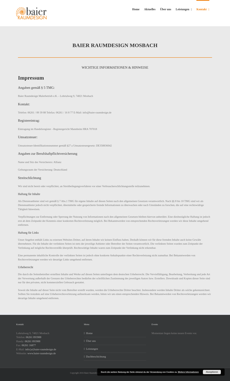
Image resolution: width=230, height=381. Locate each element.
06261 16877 (29, 345)
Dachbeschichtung (96, 356)
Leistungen (92, 348)
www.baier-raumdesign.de (41, 353)
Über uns (91, 340)
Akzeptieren (212, 372)
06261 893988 (33, 337)
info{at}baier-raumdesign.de (40, 349)
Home (89, 333)
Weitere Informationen (188, 372)
